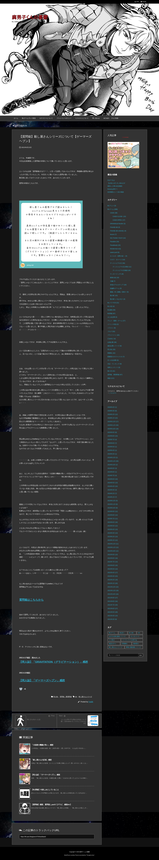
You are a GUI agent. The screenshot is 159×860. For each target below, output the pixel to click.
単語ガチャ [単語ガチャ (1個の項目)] (112, 643)
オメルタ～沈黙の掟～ (118, 256)
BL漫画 (111, 310)
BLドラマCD (113, 303)
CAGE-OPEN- (119, 220)
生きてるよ (111, 180)
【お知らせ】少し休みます (116, 183)
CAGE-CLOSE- (119, 216)
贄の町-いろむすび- (117, 299)
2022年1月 (113, 583)
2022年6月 (113, 565)
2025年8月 (113, 436)
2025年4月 (112, 450)
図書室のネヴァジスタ (116, 356)
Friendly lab (115, 227)
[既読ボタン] (20, 689)
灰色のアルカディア (118, 285)
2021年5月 (113, 612)
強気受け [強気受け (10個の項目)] (136, 643)
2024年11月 (113, 461)
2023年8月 (113, 515)
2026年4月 (112, 407)
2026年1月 (113, 418)
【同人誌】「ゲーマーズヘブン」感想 (42, 680)
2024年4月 (113, 486)
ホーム (16, 125)
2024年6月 (113, 479)
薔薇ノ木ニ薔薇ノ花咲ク (119, 292)
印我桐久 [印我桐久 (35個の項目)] (125, 643)
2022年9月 (113, 554)
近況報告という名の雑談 (116, 192)
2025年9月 (112, 432)
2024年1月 (112, 497)
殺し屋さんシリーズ (85, 696)
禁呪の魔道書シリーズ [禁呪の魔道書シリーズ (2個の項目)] (133, 647)
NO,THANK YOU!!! (118, 238)
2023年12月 (113, 500)
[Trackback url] (56, 836)
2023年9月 (113, 511)
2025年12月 (113, 421)
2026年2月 (113, 414)
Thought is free (90, 855)
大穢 (112, 281)
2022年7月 (113, 562)
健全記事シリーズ (115, 346)
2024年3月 (112, 490)
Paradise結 (115, 245)
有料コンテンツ (114, 367)
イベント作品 (113, 324)
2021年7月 (113, 605)
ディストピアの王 (117, 263)
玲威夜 (90, 702)
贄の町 (114, 295)
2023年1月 (113, 540)
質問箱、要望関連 (66, 696)
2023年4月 (113, 529)
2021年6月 (113, 608)
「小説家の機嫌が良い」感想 (42, 745)
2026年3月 (112, 411)
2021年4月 (113, 616)
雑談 (111, 378)
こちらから (112, 393)
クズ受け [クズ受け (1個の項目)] (112, 640)
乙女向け (112, 338)
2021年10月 (113, 594)
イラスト (112, 328)
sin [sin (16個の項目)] (139, 633)
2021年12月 (113, 587)
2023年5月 (113, 526)
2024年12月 (113, 457)
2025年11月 (113, 425)
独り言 (111, 371)
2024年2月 (112, 493)
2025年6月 (112, 443)
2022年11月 (113, 547)
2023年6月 (113, 522)
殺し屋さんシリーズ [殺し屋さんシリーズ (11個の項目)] (115, 647)
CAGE (113, 213)
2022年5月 (113, 569)
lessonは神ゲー (113, 189)
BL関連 (111, 313)
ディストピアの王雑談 (122, 270)
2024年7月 (112, 475)
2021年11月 (113, 590)
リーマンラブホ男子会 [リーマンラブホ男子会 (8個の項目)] (129, 640)
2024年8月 (112, 472)
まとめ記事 (112, 317)
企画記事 (112, 342)
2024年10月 (113, 465)
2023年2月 (113, 536)
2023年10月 (113, 508)
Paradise (114, 241)
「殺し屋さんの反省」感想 (41, 760)
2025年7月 (112, 439)
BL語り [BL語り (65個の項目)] (122, 633)
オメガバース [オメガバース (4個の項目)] (135, 636)
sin (76, 696)
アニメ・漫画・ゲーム (116, 321)
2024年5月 (113, 482)
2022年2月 (113, 580)
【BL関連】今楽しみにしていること (45, 790)
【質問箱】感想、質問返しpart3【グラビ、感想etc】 (51, 804)
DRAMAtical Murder (117, 223)
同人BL (25, 125)
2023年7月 (113, 518)
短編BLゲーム (115, 288)
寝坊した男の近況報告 (115, 186)
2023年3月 (113, 533)
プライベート (113, 335)
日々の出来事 (113, 360)
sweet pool (114, 252)
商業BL (111, 353)
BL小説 (111, 306)
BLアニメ (112, 205)
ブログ (111, 331)
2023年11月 (113, 504)
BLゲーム (113, 209)
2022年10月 (113, 551)
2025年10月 (113, 429)
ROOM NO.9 (115, 249)
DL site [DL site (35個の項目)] (131, 633)
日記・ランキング (115, 364)
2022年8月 (113, 558)
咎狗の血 (114, 277)
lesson (113, 234)
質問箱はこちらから (31, 599)
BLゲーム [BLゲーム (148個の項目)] (112, 633)
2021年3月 (112, 619)
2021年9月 (113, 598)
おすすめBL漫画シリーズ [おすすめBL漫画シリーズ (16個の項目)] (117, 636)
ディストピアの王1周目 (122, 267)
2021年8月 (113, 601)
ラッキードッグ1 (116, 274)
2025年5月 (112, 447)
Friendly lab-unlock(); (118, 231)
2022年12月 (113, 544)
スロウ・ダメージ (117, 259)
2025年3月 (112, 454)
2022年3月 (113, 576)
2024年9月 (112, 468)
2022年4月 (113, 572)
